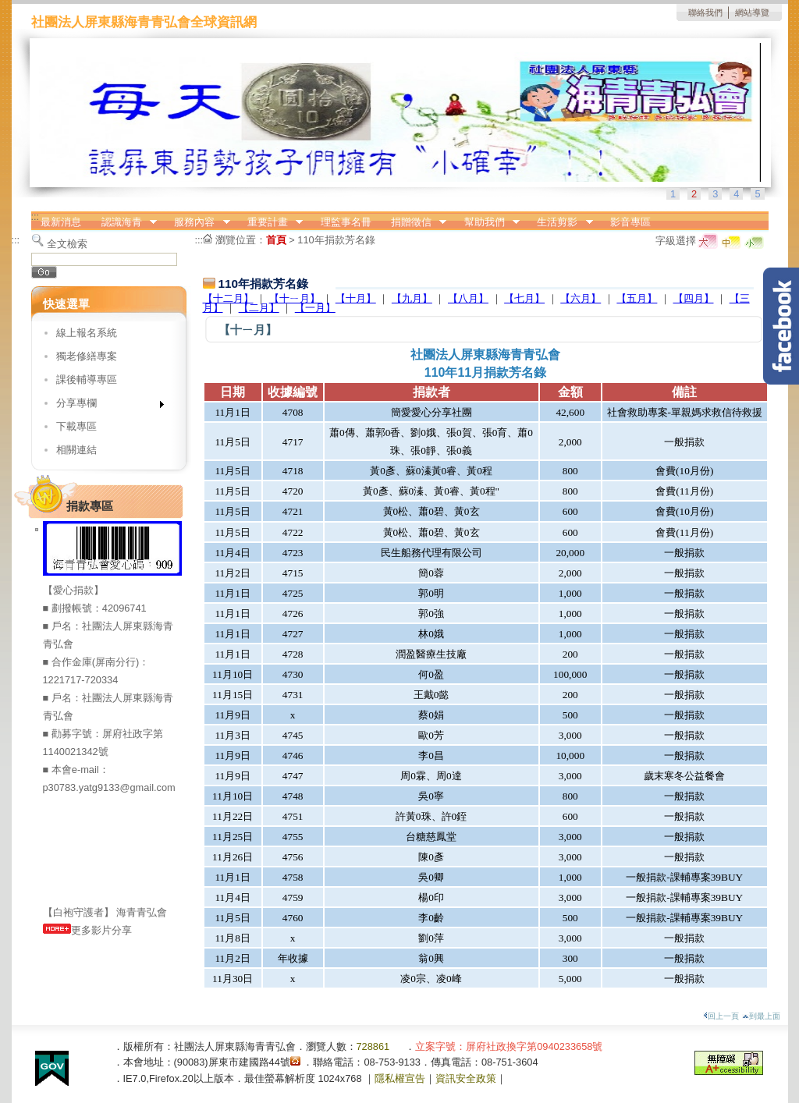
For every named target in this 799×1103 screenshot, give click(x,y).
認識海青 (124, 222)
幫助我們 (487, 222)
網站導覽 (752, 12)
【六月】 (580, 298)
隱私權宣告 (400, 1078)
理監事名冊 (346, 222)
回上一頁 (721, 1016)
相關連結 (76, 450)
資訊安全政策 (465, 1078)
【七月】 (524, 298)
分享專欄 (104, 406)
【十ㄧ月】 (296, 298)
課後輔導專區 (86, 379)
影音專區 (630, 222)
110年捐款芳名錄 (336, 240)
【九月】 (412, 298)
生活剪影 (560, 222)
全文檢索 (67, 244)
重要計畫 (270, 222)
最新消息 (61, 222)
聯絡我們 (705, 12)
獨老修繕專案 (86, 356)
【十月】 (356, 298)
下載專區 (76, 426)
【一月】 (315, 308)
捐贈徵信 (413, 222)
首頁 (276, 240)
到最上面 (761, 1016)
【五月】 (636, 298)
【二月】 (259, 308)
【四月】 (693, 298)
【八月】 (468, 298)
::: (35, 216)
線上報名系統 (86, 333)
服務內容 (197, 222)
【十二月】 (228, 298)
